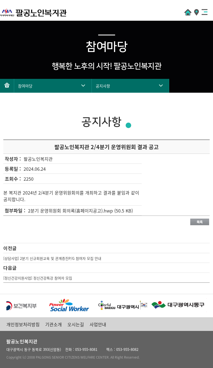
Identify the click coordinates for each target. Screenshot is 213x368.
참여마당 (25, 86)
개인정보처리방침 (23, 324)
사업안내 (98, 324)
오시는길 (75, 324)
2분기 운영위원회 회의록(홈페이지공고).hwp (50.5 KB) (80, 210)
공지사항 (103, 86)
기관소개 (53, 324)
